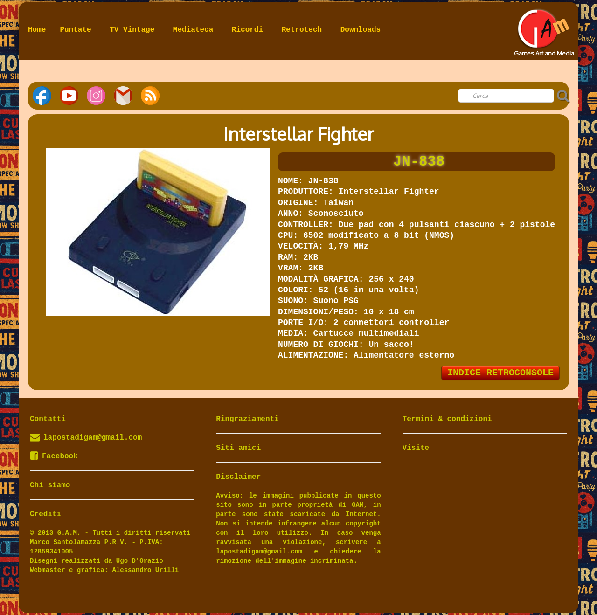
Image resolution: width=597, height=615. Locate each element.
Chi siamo (50, 485)
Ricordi (250, 30)
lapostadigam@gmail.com (92, 438)
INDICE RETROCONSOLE (500, 372)
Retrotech (304, 30)
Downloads (360, 30)
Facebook (54, 456)
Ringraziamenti (247, 419)
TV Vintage (134, 30)
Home (37, 30)
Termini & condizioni (447, 419)
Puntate (78, 30)
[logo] (543, 30)
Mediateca (195, 30)
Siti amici (238, 448)
